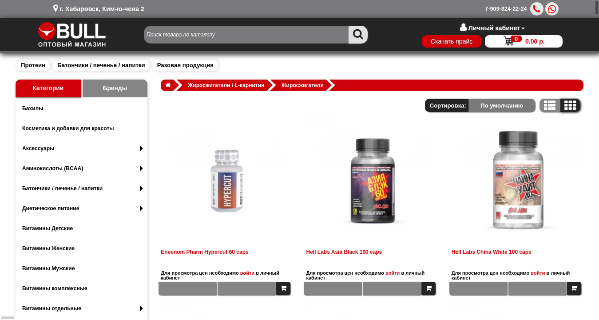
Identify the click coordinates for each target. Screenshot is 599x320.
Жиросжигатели (303, 85)
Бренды (115, 88)
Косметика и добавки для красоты (68, 128)
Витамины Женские (48, 248)
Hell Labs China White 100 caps (492, 252)
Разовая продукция (185, 65)
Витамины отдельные (82, 308)
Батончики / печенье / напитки (101, 65)
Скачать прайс (451, 41)
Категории (47, 88)
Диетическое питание (82, 208)
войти (247, 273)
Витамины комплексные (54, 288)
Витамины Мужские (48, 268)
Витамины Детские (47, 228)
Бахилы (33, 108)
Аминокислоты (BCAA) (82, 168)
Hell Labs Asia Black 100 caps (344, 252)
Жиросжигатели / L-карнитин (226, 85)
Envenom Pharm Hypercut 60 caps (204, 252)
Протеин (33, 65)
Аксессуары (82, 148)
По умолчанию (501, 105)
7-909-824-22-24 (506, 9)
